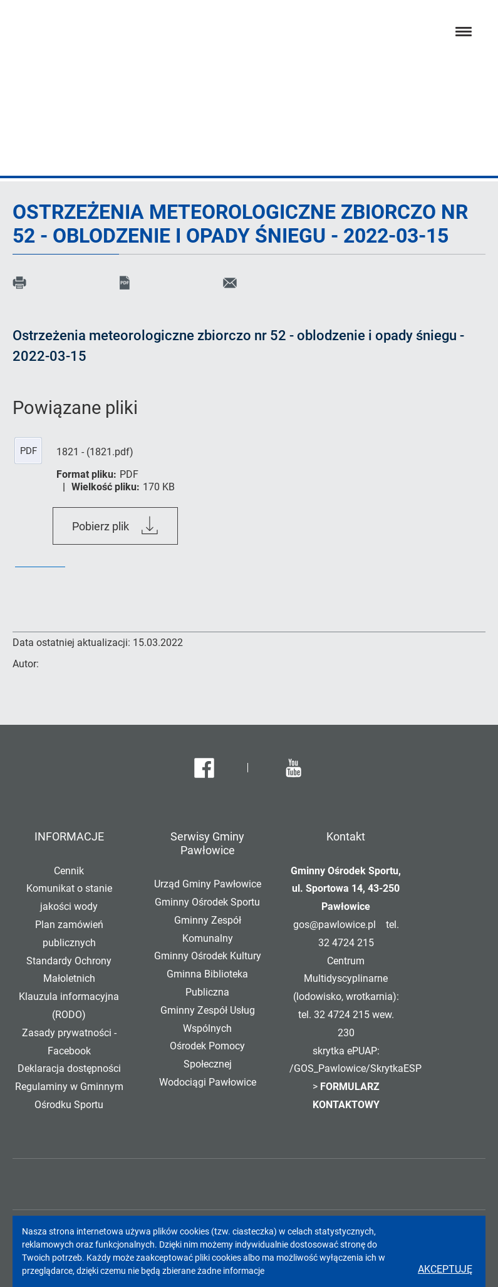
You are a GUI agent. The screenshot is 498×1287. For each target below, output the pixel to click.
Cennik (69, 871)
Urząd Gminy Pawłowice (207, 884)
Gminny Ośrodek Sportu (207, 902)
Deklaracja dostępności (69, 1068)
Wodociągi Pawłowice (207, 1082)
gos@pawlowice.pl (334, 925)
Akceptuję (445, 1269)
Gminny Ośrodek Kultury (207, 956)
